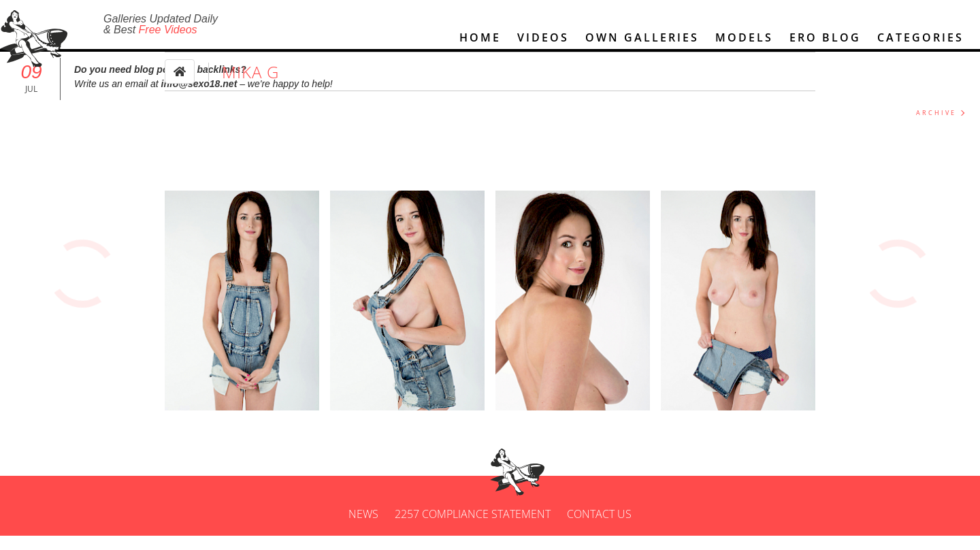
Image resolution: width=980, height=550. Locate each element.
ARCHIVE (936, 127)
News (363, 528)
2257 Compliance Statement (473, 528)
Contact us (599, 528)
